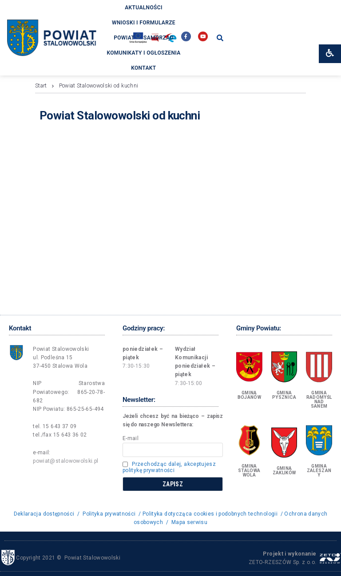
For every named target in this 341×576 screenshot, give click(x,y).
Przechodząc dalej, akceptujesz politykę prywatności (169, 467)
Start (41, 86)
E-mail (131, 438)
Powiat (124, 38)
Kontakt (143, 68)
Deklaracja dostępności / (47, 514)
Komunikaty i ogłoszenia (143, 53)
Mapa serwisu (189, 522)
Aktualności (144, 7)
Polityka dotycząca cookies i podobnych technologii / (213, 514)
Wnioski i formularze (143, 23)
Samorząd (158, 38)
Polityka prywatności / (112, 514)
